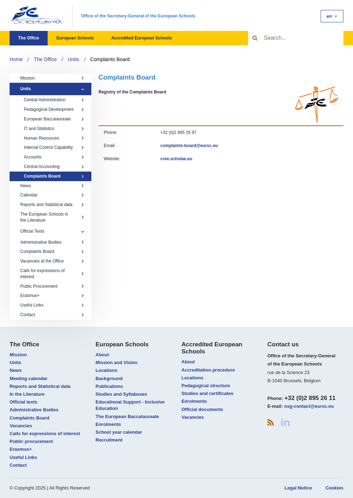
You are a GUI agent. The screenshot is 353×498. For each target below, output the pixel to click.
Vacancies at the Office (52, 261)
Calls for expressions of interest (52, 273)
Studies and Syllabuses (121, 394)
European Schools (75, 38)
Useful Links (52, 305)
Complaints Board (110, 59)
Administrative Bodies (52, 242)
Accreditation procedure (208, 370)
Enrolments (108, 424)
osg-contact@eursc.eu (309, 406)
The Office (28, 38)
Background (109, 378)
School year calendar (119, 432)
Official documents (202, 409)
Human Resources (54, 138)
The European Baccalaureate (127, 416)
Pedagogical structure (206, 385)
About (102, 354)
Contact (52, 314)
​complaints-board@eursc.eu (189, 145)
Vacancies (21, 425)
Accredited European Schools (141, 38)
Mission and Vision (117, 362)
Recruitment (109, 440)
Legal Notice (298, 488)
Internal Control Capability (54, 147)
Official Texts (32, 231)
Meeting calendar (28, 378)
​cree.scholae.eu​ (176, 158)
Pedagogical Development (54, 109)
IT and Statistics (54, 128)
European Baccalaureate (54, 119)
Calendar (52, 195)
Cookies (334, 488)
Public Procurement (52, 286)
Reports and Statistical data (52, 204)
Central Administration (54, 99)
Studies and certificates (208, 393)
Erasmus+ (52, 295)
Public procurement (31, 441)
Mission (52, 78)
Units (73, 59)
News (52, 185)
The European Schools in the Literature (52, 217)
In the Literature (27, 394)
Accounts (54, 157)
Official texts (23, 402)
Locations (106, 370)
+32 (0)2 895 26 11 (310, 398)
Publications (109, 386)
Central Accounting (54, 166)
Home (16, 59)
